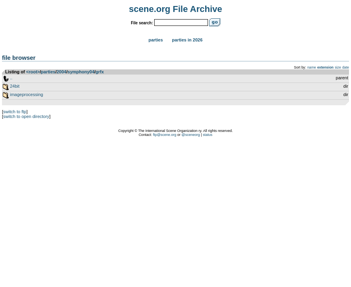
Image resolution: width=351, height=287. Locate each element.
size (338, 67)
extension (325, 67)
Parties (156, 39)
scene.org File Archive (175, 9)
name (311, 67)
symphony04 (81, 71)
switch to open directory (26, 116)
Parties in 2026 (187, 39)
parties (48, 71)
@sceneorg (191, 135)
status (207, 135)
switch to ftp (14, 111)
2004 (61, 71)
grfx (100, 71)
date (345, 67)
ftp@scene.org (164, 135)
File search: (142, 23)
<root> (33, 71)
